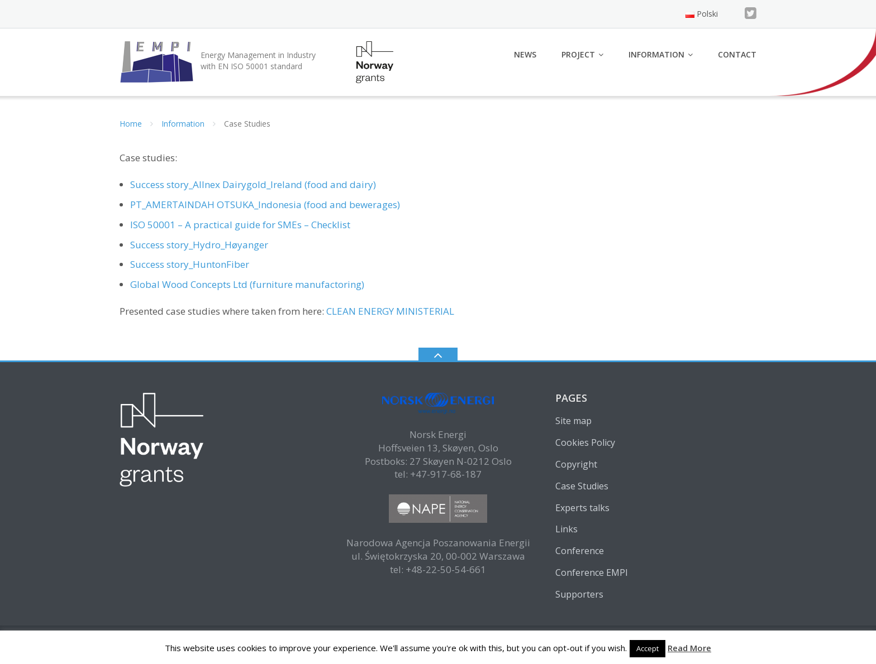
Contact (737, 54)
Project (578, 54)
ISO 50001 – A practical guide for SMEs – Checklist (240, 224)
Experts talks (582, 508)
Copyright (576, 464)
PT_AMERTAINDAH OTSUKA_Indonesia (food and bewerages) (265, 204)
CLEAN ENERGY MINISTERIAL (391, 311)
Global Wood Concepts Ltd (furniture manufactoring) (247, 284)
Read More (689, 647)
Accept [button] (647, 648)
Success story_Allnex (175, 184)
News (525, 54)
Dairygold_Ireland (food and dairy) (299, 184)
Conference (579, 551)
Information (656, 54)
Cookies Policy (585, 442)
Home (131, 123)
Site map (573, 421)
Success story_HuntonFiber (189, 264)
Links (566, 529)
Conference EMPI (591, 572)
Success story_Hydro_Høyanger (199, 244)
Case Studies (581, 486)
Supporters (579, 594)
